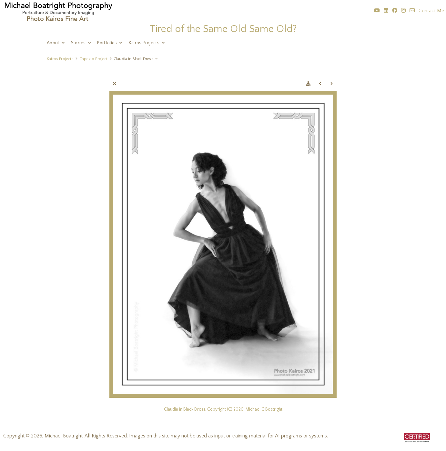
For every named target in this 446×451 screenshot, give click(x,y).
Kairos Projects (144, 43)
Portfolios (107, 43)
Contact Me (431, 11)
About (53, 43)
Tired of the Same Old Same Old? (223, 29)
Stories (78, 43)
